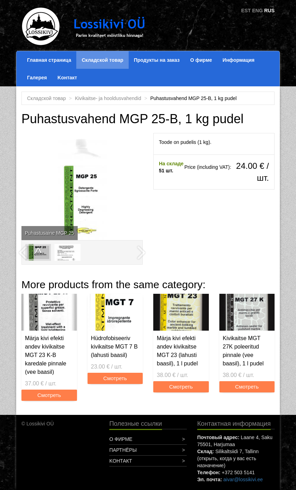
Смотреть (49, 395)
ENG (257, 10)
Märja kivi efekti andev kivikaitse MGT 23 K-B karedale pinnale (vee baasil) (45, 355)
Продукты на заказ (157, 60)
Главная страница (49, 60)
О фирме (201, 60)
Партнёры (123, 450)
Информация (239, 60)
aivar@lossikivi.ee (243, 479)
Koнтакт (67, 77)
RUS (269, 10)
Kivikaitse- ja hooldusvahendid (108, 98)
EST (246, 10)
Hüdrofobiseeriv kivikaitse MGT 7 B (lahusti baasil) (114, 346)
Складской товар (102, 60)
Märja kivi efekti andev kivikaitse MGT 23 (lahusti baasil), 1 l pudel (177, 350)
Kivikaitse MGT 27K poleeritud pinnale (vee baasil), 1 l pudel (243, 350)
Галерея (37, 77)
